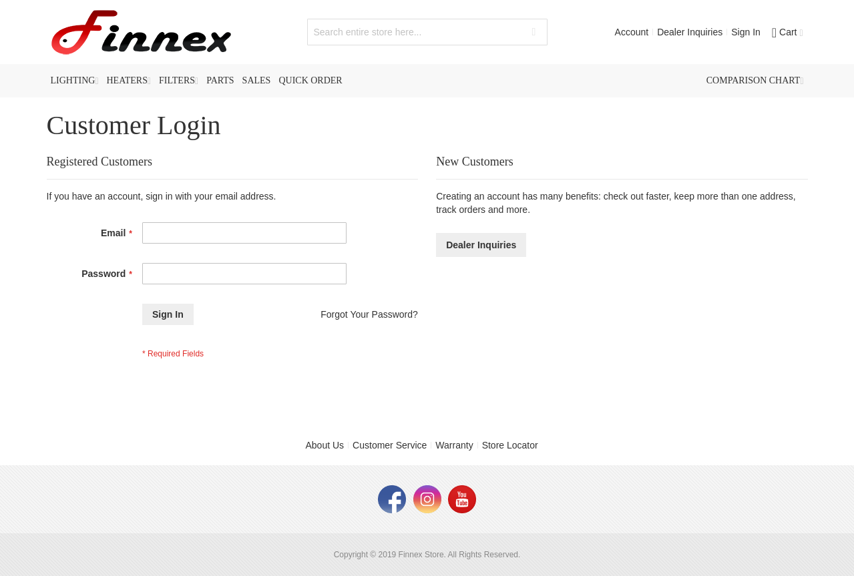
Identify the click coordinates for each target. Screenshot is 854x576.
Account (632, 32)
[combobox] (427, 32)
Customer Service (390, 445)
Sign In (746, 32)
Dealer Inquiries (689, 32)
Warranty (454, 445)
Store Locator (510, 445)
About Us (325, 445)
